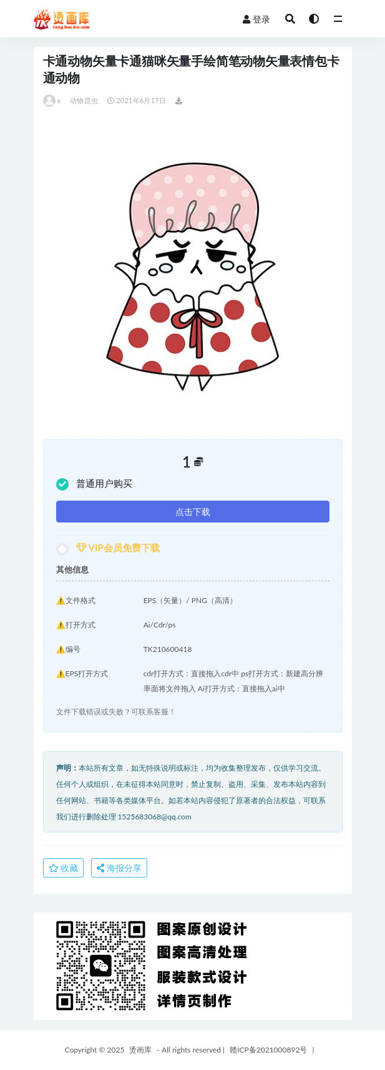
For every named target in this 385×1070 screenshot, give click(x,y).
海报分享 (119, 867)
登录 (256, 19)
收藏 (64, 867)
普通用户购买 (94, 484)
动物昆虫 (84, 100)
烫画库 (140, 1049)
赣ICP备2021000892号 (268, 1049)
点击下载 (192, 511)
